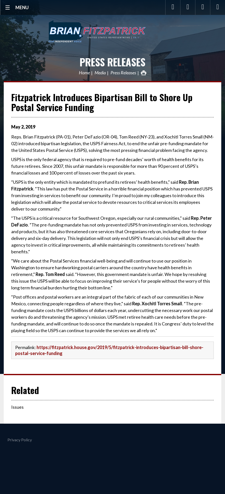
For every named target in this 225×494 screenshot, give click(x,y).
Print (143, 73)
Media (100, 73)
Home (84, 73)
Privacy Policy (19, 439)
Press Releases (112, 61)
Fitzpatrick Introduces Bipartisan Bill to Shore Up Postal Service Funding (101, 102)
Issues (17, 407)
